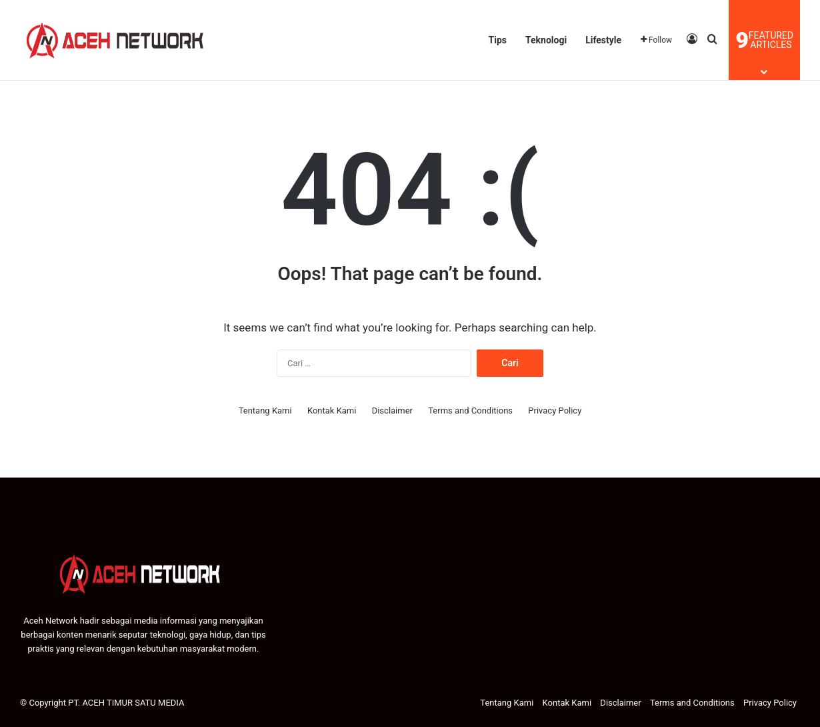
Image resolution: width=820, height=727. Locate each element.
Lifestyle (603, 40)
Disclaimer (392, 411)
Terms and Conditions (470, 411)
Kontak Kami (332, 411)
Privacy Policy (554, 411)
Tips (498, 40)
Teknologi (546, 40)
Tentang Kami (265, 411)
